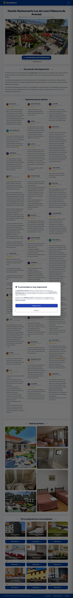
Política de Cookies (20, 300)
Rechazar (36, 310)
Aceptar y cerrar (36, 305)
